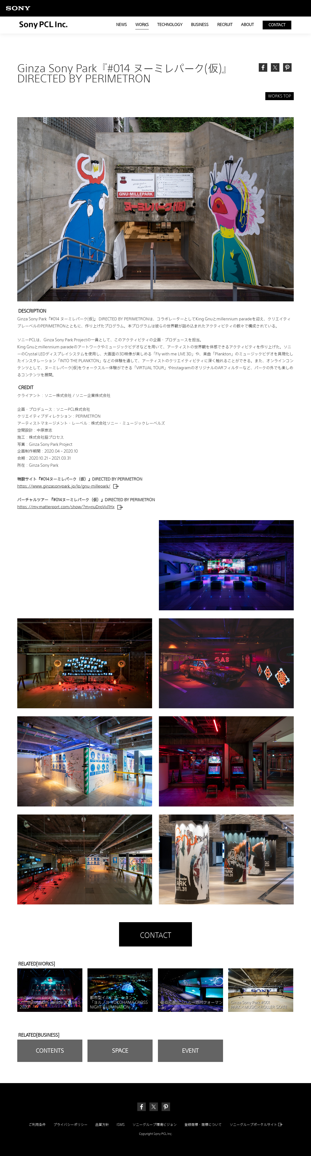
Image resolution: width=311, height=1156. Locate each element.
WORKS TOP (279, 96)
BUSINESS (199, 24)
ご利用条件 (37, 1125)
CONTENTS (50, 1050)
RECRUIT (225, 24)
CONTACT (276, 25)
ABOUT (247, 24)
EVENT (190, 1050)
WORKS (142, 24)
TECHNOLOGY (169, 24)
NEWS (121, 24)
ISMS (121, 1125)
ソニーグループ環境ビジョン (154, 1125)
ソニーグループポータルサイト (256, 1125)
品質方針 (102, 1125)
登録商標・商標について (203, 1125)
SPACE (120, 1050)
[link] (287, 67)
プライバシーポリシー (70, 1125)
